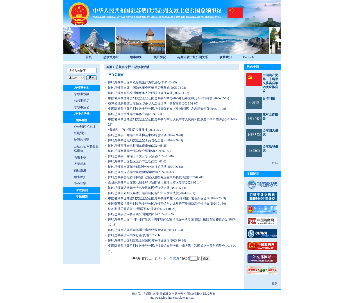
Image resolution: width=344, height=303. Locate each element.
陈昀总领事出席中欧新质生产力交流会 (134, 82)
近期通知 (80, 133)
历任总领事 (116, 75)
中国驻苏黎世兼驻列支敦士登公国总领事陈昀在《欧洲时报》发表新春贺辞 (159, 108)
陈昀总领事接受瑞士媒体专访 (128, 114)
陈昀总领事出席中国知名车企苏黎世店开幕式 (139, 87)
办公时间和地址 (84, 126)
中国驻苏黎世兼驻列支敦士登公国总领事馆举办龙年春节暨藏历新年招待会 (159, 203)
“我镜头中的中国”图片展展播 (128, 130)
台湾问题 (269, 98)
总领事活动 (81, 107)
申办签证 (80, 183)
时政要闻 (82, 190)
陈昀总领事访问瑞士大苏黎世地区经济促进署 (139, 187)
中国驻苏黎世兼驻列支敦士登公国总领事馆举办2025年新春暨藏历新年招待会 (160, 98)
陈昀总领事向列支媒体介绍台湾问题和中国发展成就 (143, 193)
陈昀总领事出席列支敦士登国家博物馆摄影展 (139, 240)
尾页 (176, 258)
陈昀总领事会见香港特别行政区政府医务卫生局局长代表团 (148, 177)
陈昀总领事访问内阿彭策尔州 (128, 235)
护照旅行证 (81, 139)
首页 (89, 57)
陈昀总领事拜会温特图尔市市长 (129, 145)
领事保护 (80, 177)
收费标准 (80, 164)
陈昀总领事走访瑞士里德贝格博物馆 (132, 172)
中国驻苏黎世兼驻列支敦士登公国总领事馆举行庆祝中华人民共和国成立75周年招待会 (166, 119)
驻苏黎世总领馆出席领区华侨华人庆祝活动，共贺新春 (145, 103)
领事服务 (136, 57)
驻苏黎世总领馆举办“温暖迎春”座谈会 (134, 209)
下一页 (167, 258)
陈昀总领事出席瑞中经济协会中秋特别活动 (137, 135)
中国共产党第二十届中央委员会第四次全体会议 (270, 83)
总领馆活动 (82, 113)
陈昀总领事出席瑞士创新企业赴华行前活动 (137, 166)
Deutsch (248, 57)
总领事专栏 (82, 87)
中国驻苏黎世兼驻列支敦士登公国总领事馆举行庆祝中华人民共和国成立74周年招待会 (166, 245)
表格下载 (80, 157)
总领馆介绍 (110, 57)
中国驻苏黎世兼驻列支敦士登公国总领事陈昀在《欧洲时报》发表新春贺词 (159, 198)
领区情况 (160, 57)
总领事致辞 (81, 94)
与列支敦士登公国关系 (192, 57)
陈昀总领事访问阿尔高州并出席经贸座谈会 (137, 230)
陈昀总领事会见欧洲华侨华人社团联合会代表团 (140, 93)
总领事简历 (81, 100)
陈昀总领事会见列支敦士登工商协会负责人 (137, 140)
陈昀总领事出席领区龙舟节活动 (129, 161)
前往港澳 (80, 170)
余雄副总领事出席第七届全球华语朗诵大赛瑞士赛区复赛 (146, 182)
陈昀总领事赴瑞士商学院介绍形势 (131, 151)
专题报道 (82, 196)
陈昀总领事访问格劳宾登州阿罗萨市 (132, 214)
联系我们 (225, 57)
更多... (275, 162)
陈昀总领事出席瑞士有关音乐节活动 (132, 156)
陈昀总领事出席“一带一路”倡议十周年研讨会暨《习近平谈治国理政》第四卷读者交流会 (168, 219)
